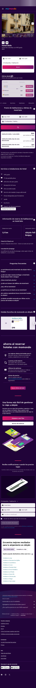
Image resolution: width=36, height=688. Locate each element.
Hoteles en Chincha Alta (9, 576)
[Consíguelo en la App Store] (15, 667)
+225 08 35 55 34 (7, 53)
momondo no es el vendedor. (18, 601)
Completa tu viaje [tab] (21, 549)
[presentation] (32, 554)
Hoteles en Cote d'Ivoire (26, 613)
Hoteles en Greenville (8, 574)
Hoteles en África (15, 613)
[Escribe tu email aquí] (19, 514)
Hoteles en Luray (7, 558)
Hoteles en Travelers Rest (9, 567)
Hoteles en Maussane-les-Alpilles (11, 560)
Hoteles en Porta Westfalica (10, 569)
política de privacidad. (9, 527)
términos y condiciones (27, 526)
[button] (3, 9)
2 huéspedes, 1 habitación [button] (10, 63)
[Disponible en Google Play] (5, 667)
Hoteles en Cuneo (8, 565)
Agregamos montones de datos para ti (18, 604)
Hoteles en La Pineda (8, 572)
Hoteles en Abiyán (15, 615)
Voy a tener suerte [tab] (9, 549)
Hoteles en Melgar (8, 578)
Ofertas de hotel (5, 613)
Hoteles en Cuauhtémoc (9, 562)
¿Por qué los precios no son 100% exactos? (18, 607)
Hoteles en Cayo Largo (9, 581)
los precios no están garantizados (9, 596)
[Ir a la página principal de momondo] (11, 9)
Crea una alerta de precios (15, 379)
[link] (18, 388)
